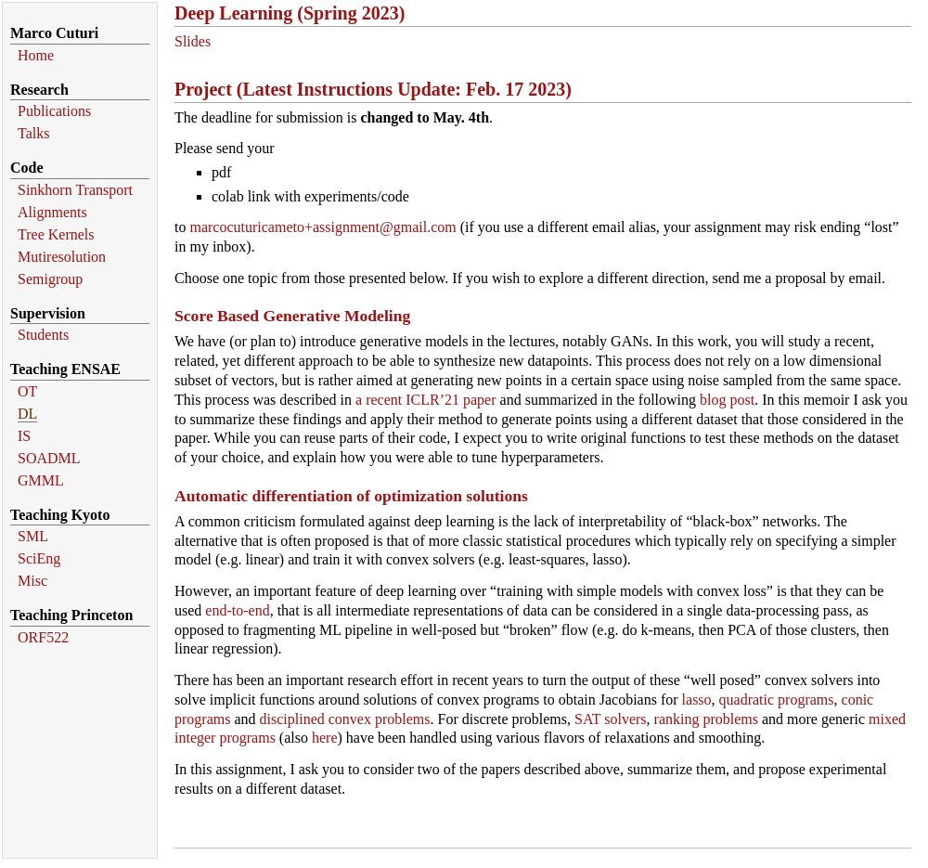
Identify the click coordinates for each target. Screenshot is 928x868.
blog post (727, 400)
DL (27, 413)
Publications (54, 111)
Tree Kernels (56, 234)
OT (27, 391)
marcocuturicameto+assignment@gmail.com (322, 227)
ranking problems (706, 719)
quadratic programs (776, 699)
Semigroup (50, 279)
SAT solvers (610, 719)
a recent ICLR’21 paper (425, 400)
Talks (33, 133)
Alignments (52, 212)
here (325, 737)
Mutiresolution (62, 257)
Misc (32, 581)
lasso (697, 699)
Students (43, 335)
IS (24, 436)
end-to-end (237, 610)
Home (36, 55)
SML (33, 536)
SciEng (39, 558)
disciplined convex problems (345, 719)
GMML (41, 480)
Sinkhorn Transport (75, 190)
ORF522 (43, 637)
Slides (192, 41)
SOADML (49, 458)
